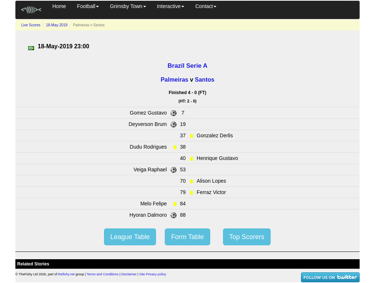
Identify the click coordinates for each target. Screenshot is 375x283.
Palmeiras (175, 80)
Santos (204, 80)
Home (59, 6)
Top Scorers (246, 237)
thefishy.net (66, 274)
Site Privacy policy (152, 274)
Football (88, 6)
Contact (205, 6)
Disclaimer (129, 274)
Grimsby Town (128, 6)
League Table (130, 237)
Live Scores (30, 25)
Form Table (187, 237)
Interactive (171, 6)
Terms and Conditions (103, 274)
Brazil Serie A (188, 65)
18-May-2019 (56, 25)
